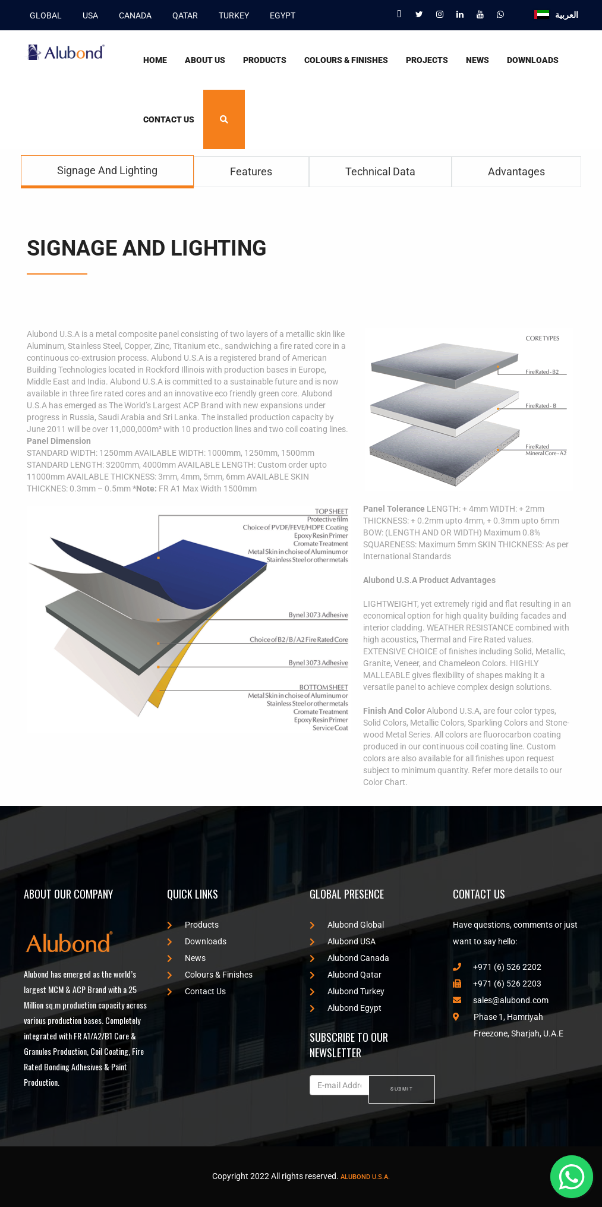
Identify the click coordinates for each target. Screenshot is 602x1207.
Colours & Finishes (346, 60)
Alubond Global (347, 924)
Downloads (533, 60)
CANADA (132, 14)
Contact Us (168, 119)
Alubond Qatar (346, 974)
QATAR (182, 14)
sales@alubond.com (501, 1000)
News (477, 60)
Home (155, 60)
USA (87, 14)
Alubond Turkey (347, 991)
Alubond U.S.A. (365, 1177)
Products (264, 60)
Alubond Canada (349, 958)
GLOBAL (43, 14)
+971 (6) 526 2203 (497, 983)
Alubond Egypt (346, 1008)
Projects (427, 60)
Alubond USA (343, 941)
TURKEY (231, 14)
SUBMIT (401, 1089)
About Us (205, 60)
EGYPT (279, 14)
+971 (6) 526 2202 (497, 967)
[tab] (107, 171)
